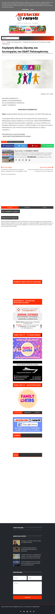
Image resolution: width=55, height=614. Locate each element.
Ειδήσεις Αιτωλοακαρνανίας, (38, 55)
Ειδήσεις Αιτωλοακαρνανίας (14, 42)
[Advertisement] (28, 192)
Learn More (25, 9)
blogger (9, 207)
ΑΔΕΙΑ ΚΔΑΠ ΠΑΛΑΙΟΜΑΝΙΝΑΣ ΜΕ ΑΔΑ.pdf (17, 136)
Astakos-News (5, 606)
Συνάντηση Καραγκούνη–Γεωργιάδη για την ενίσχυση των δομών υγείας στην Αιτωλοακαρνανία (30, 563)
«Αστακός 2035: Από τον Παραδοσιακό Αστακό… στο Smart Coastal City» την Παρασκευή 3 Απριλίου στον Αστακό (31, 556)
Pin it (35, 146)
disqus (44, 207)
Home (3, 42)
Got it (32, 9)
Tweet (21, 146)
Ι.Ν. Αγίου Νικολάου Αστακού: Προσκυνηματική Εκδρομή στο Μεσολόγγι (29, 549)
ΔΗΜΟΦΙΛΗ (27, 412)
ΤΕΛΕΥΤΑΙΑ (17, 412)
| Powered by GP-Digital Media (32, 606)
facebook (27, 207)
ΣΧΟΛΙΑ (37, 412)
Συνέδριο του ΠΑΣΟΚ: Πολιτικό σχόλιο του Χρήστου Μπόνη (31, 541)
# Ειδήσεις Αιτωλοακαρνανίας (15, 142)
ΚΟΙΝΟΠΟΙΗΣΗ (8, 146)
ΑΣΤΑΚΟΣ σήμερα (27, 444)
